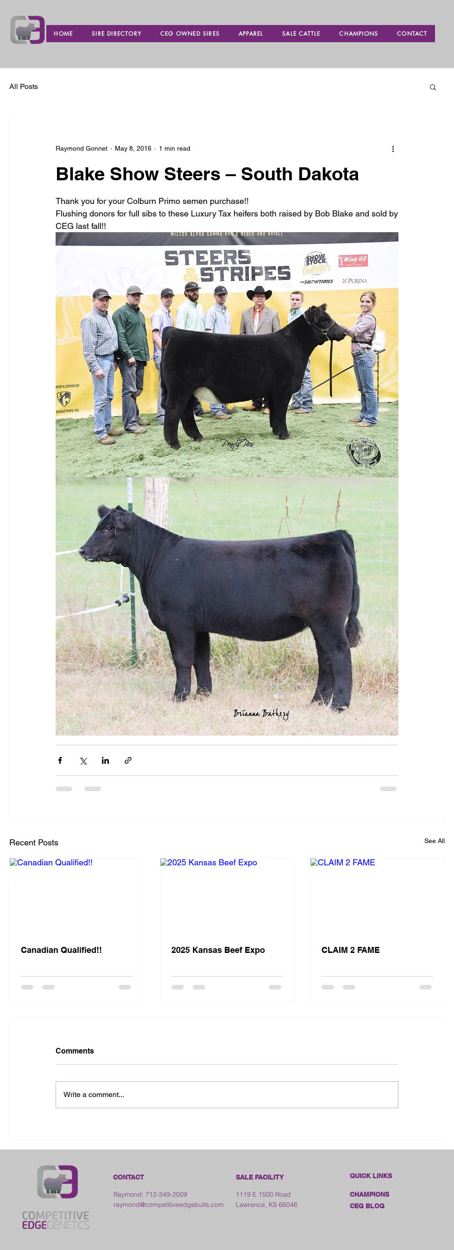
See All (434, 840)
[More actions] (392, 148)
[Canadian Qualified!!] (77, 895)
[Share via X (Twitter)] (82, 760)
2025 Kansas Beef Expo (218, 950)
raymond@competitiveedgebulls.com (169, 1204)
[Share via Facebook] (60, 760)
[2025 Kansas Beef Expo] (227, 895)
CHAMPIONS (369, 1194)
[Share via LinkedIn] (105, 760)
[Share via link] (128, 760)
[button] (433, 86)
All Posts (23, 86)
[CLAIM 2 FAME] (377, 895)
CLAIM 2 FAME (351, 950)
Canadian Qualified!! (61, 950)
